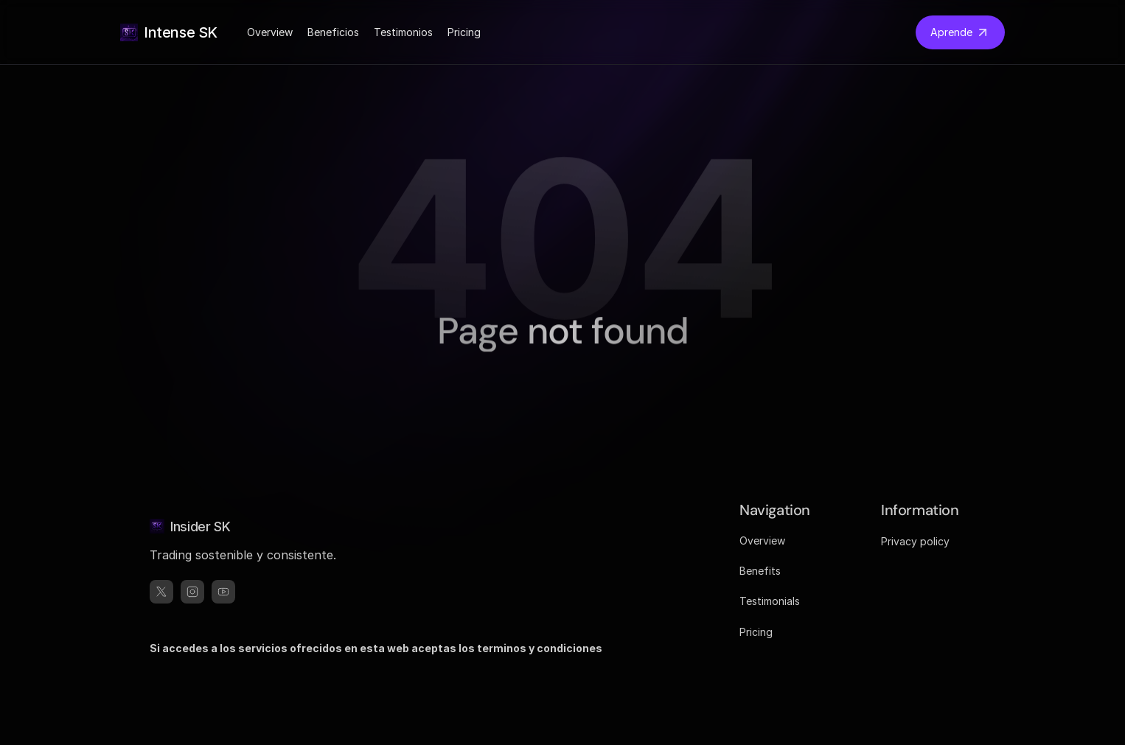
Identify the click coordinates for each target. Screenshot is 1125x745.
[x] (161, 592)
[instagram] (192, 592)
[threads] (223, 592)
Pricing (464, 32)
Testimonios (403, 32)
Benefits (760, 570)
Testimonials (769, 601)
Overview (270, 32)
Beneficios (333, 32)
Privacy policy (915, 541)
